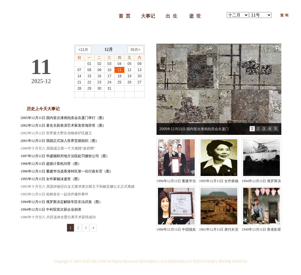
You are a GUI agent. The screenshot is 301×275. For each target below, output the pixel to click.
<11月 (83, 50)
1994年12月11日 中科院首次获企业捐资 (51, 209)
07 (79, 70)
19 (129, 76)
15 (89, 76)
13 (139, 70)
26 (129, 82)
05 (129, 64)
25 (119, 82)
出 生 (171, 16)
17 (109, 76)
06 (139, 64)
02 (99, 64)
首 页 (124, 16)
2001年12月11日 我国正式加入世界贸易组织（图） (60, 141)
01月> (135, 50)
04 (119, 64)
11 (119, 70)
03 (109, 64)
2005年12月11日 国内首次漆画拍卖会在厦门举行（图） (63, 118)
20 (139, 76)
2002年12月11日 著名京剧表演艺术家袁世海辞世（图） (63, 125)
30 (99, 88)
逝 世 (195, 16)
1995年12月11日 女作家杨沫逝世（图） (51, 179)
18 (119, 76)
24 (109, 82)
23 (99, 82)
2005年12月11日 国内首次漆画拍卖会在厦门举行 (194, 131)
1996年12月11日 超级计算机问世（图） (51, 164)
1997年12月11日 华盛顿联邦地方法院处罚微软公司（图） (65, 156)
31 (109, 88)
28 (79, 88)
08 (89, 70)
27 (139, 82)
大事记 (148, 16)
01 (89, 64)
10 (109, 70)
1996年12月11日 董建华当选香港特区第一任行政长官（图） (67, 171)
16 (99, 76)
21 (79, 82)
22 (89, 82)
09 (99, 70)
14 (79, 76)
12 (129, 70)
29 (89, 88)
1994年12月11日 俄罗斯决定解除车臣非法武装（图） (62, 202)
